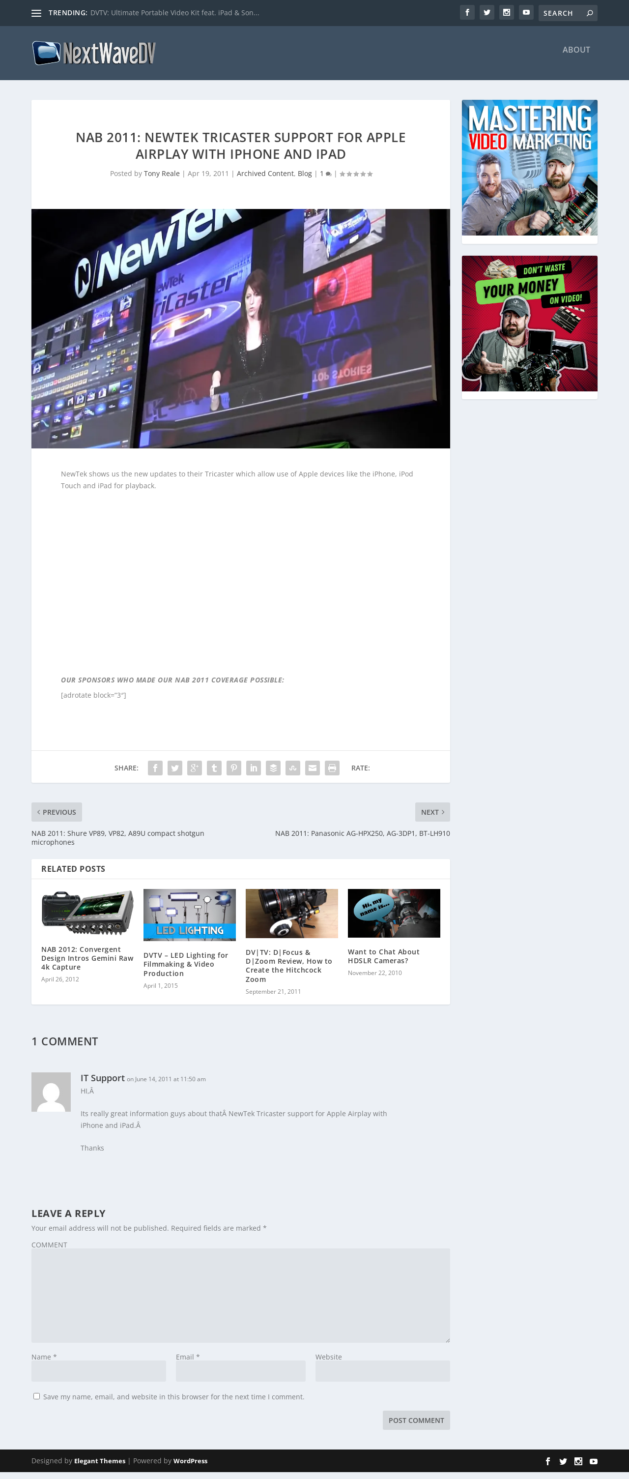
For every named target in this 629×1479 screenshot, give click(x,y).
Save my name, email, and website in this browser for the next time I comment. (174, 1403)
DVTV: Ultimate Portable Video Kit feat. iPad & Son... (174, 12)
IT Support (103, 1085)
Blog (305, 180)
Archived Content (265, 180)
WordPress (190, 1467)
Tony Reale (162, 180)
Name (44, 1363)
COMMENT (49, 1251)
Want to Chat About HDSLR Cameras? (384, 963)
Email (188, 1363)
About (576, 57)
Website (328, 1363)
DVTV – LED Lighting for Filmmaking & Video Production (186, 970)
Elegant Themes (99, 1467)
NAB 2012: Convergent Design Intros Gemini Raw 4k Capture (87, 964)
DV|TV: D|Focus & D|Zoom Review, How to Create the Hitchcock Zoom (289, 972)
